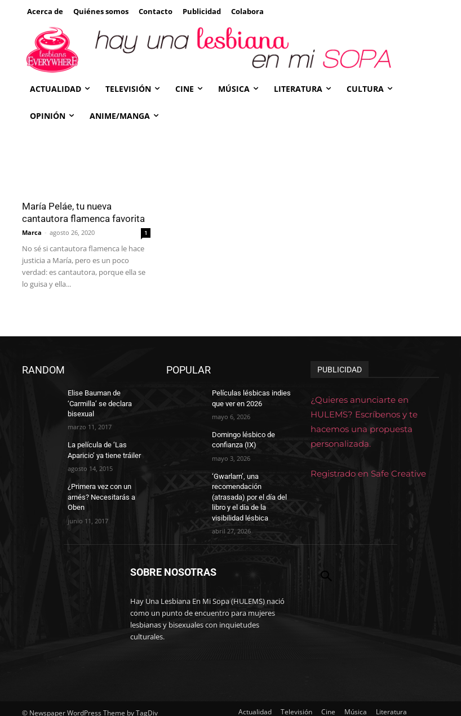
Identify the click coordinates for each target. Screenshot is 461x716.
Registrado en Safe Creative (368, 473)
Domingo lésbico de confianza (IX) (242, 437)
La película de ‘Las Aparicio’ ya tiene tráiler (103, 437)
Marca (32, 232)
